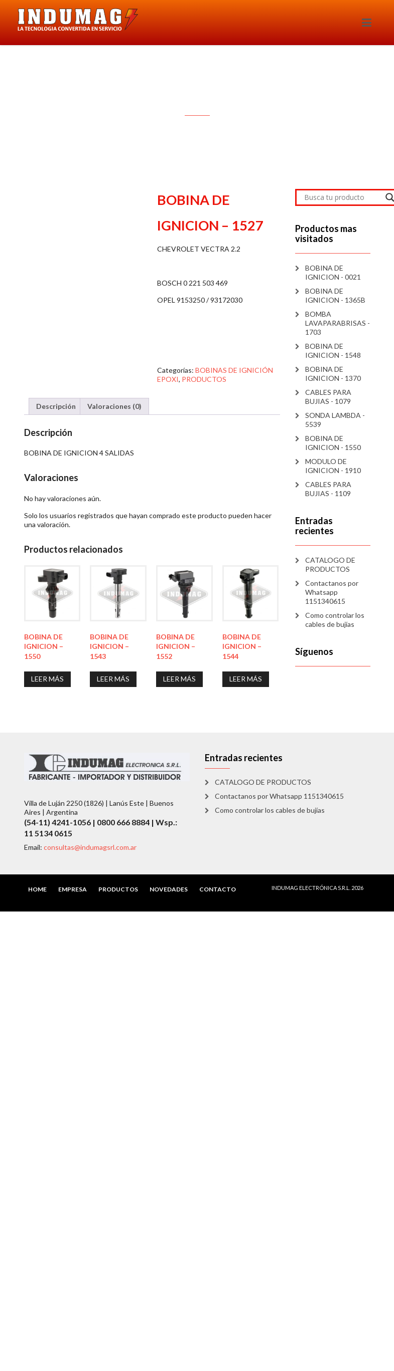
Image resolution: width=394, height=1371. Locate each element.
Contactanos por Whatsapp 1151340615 (331, 592)
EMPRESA (72, 889)
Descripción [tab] (56, 406)
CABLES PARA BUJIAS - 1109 (328, 489)
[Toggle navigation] (366, 22)
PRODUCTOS (204, 379)
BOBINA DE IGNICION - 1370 (333, 373)
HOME (37, 889)
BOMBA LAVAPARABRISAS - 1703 (337, 323)
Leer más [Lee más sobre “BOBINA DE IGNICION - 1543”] (113, 678)
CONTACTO (217, 889)
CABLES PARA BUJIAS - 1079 (328, 396)
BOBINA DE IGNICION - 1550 (333, 442)
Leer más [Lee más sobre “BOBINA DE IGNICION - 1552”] (179, 678)
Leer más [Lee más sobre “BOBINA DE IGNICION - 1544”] (245, 678)
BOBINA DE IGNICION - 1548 (333, 350)
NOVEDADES (169, 889)
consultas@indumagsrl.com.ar (90, 847)
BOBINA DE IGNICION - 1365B (335, 295)
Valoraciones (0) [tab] (114, 406)
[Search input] (342, 197)
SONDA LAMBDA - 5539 (335, 419)
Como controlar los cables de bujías (334, 619)
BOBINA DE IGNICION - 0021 (333, 272)
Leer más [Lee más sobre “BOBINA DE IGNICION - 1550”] (47, 678)
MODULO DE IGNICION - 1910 (333, 466)
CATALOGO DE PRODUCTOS (330, 564)
